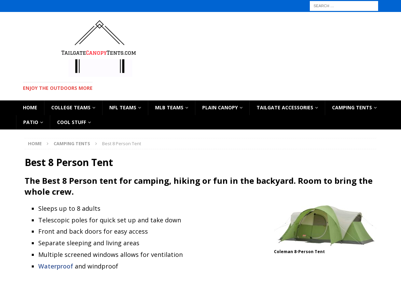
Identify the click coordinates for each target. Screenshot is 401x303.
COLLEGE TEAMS (71, 107)
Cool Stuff (71, 122)
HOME (30, 107)
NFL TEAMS (122, 107)
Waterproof (55, 266)
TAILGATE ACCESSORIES (285, 107)
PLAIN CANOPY (220, 107)
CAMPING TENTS (352, 107)
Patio (30, 122)
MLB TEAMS (169, 107)
